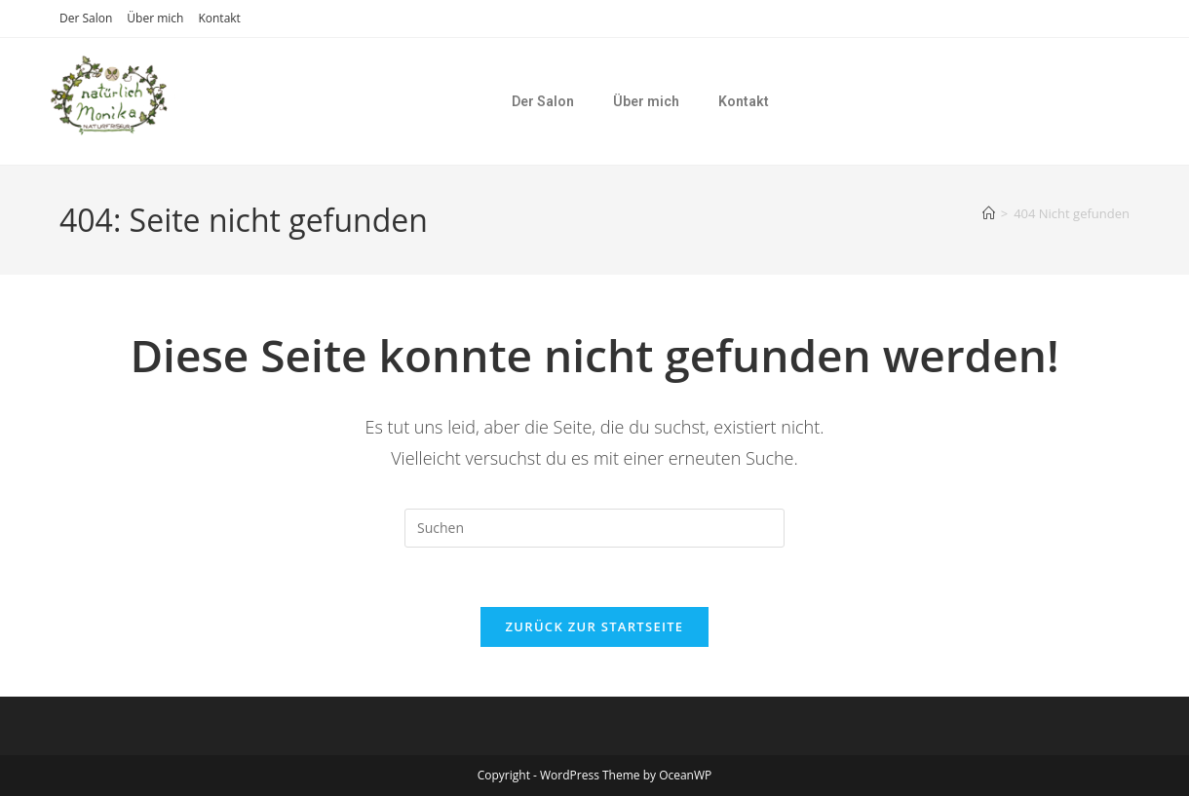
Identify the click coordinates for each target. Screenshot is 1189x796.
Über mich (155, 18)
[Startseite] (988, 213)
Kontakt (219, 18)
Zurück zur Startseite (595, 626)
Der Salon (85, 18)
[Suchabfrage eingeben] (594, 528)
